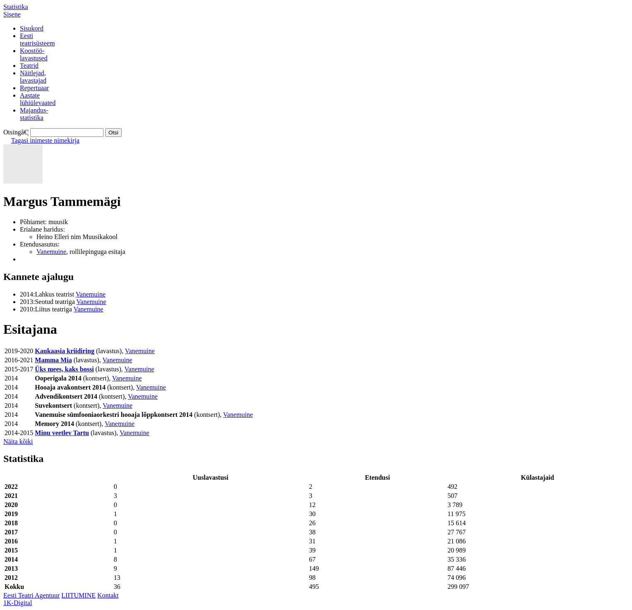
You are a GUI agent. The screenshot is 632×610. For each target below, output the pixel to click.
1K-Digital (17, 602)
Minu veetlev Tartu (62, 432)
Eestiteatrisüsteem (37, 39)
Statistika (15, 6)
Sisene (12, 14)
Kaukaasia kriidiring (64, 350)
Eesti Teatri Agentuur (31, 595)
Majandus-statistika (34, 114)
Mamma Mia (53, 360)
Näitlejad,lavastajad (33, 76)
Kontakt (108, 595)
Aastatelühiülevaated (37, 99)
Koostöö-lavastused (34, 54)
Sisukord (31, 28)
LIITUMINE (78, 595)
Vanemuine (51, 251)
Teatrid (29, 65)
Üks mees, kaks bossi (64, 369)
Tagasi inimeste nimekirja (45, 140)
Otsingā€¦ (16, 132)
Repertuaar (34, 87)
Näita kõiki (18, 441)
